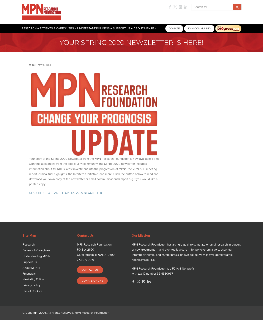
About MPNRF (32, 268)
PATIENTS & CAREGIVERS (57, 28)
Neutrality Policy (33, 279)
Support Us (30, 262)
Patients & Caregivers (36, 250)
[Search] (212, 7)
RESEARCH (29, 28)
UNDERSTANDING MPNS (93, 28)
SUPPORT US (121, 28)
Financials (29, 274)
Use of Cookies (32, 291)
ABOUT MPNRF (144, 28)
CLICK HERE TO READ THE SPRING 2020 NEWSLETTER (65, 193)
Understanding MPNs (36, 256)
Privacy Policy (31, 285)
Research (29, 244)
